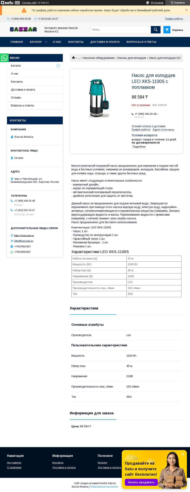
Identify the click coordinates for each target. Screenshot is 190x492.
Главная (16, 41)
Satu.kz (112, 483)
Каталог (36, 41)
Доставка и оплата (105, 41)
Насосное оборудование (99, 57)
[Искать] (156, 29)
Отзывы (16, 97)
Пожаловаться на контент (104, 486)
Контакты (75, 41)
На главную (14, 462)
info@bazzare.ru (23, 240)
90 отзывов (157, 2)
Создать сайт (29, 2)
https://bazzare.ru (24, 235)
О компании (14, 467)
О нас (57, 41)
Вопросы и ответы (141, 41)
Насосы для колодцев (131, 57)
